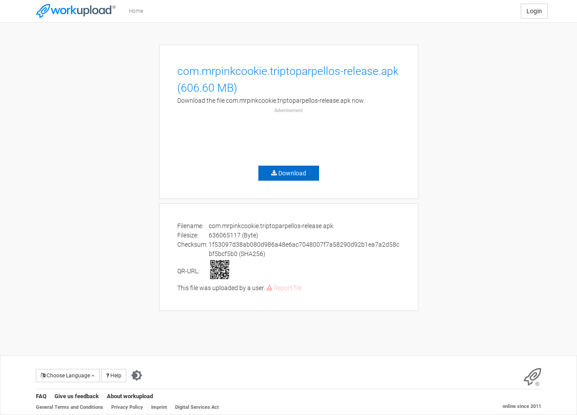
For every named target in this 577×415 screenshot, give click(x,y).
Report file (284, 287)
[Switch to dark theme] (137, 375)
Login (534, 11)
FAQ (41, 396)
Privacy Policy (127, 407)
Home (136, 11)
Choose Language (68, 375)
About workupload (130, 396)
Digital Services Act (197, 407)
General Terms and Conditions (69, 407)
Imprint (159, 407)
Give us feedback (77, 396)
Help (113, 375)
